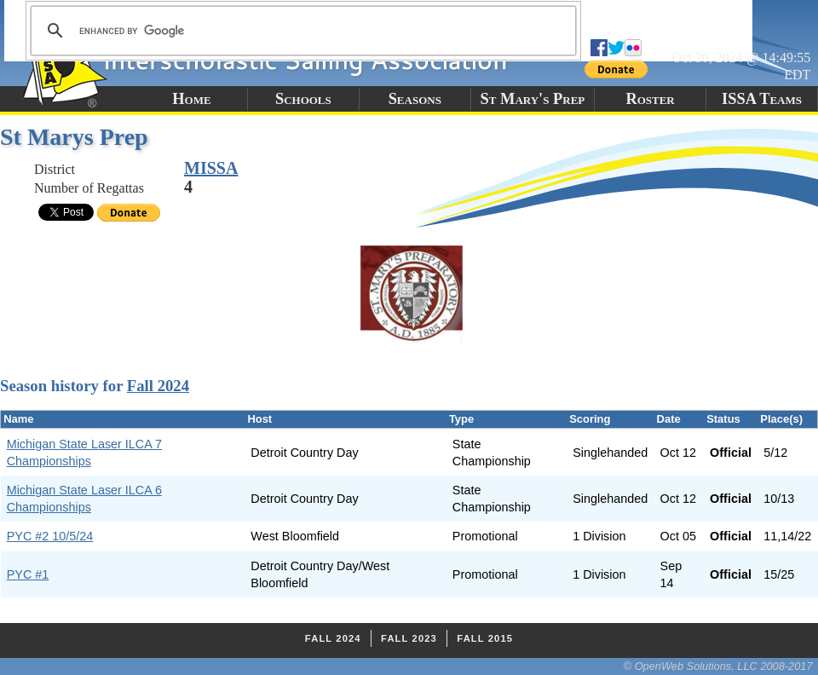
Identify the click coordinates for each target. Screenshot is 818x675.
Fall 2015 (485, 638)
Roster (649, 98)
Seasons (415, 98)
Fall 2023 (409, 638)
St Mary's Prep (533, 98)
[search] (300, 30)
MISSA (211, 168)
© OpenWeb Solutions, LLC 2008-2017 (718, 666)
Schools (303, 98)
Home (191, 98)
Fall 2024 (158, 386)
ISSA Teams (762, 98)
